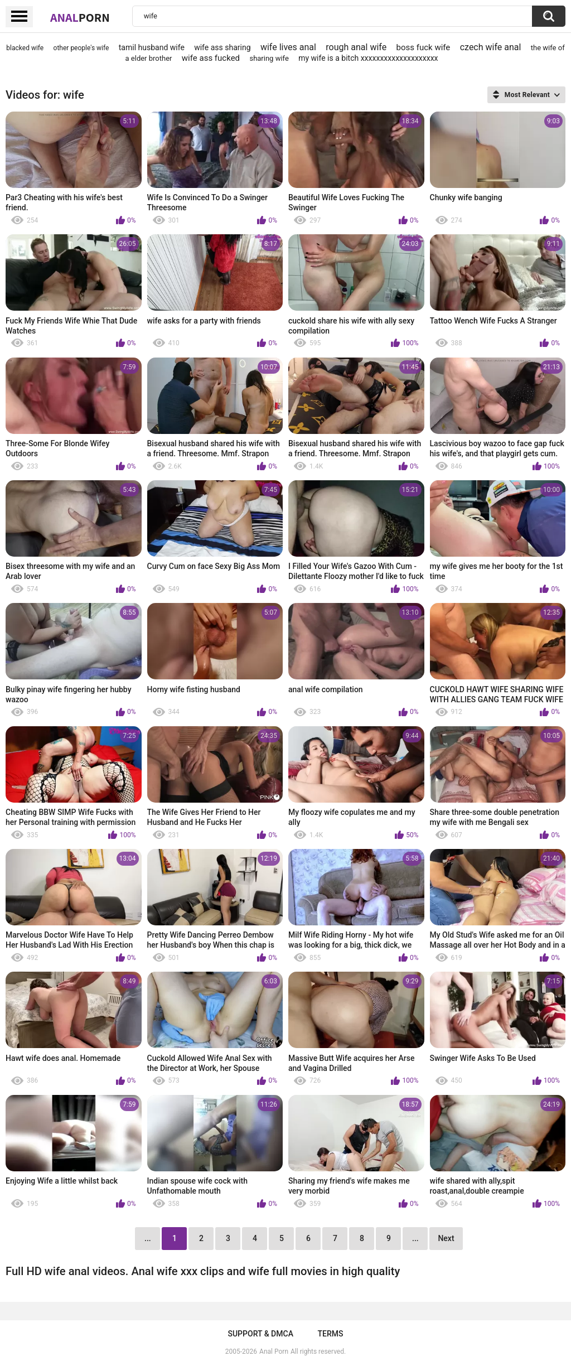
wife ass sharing (222, 47)
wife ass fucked (211, 58)
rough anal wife (356, 47)
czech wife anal (490, 47)
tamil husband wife (152, 47)
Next (446, 1238)
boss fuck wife (423, 47)
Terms (330, 1333)
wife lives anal (288, 47)
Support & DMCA (260, 1333)
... (415, 1238)
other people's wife (81, 48)
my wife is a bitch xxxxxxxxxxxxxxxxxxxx (368, 58)
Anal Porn (273, 1351)
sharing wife (268, 58)
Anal (80, 17)
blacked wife (24, 48)
